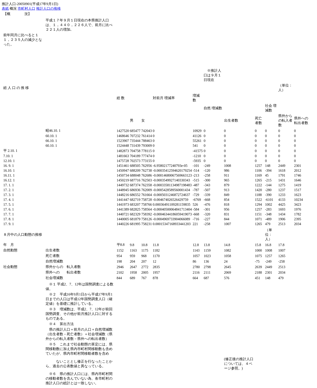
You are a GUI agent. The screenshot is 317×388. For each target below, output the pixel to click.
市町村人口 (26, 8)
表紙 (5, 8)
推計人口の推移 (48, 8)
